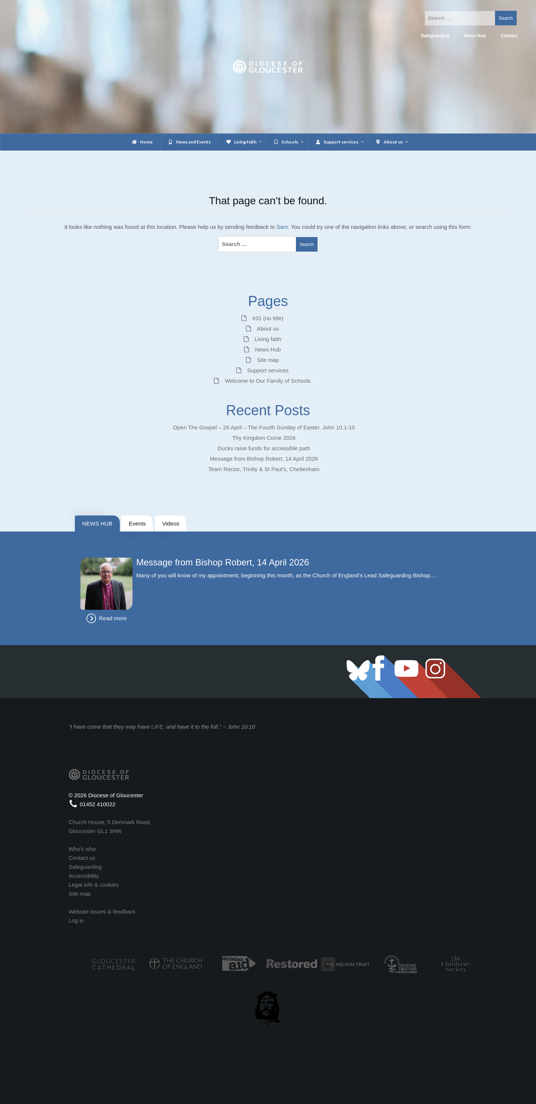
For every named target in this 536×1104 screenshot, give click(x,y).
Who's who (82, 849)
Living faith (268, 339)
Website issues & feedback (101, 911)
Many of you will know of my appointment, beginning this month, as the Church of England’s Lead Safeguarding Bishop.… (286, 575)
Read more (113, 618)
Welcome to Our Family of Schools (268, 381)
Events (137, 523)
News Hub (268, 349)
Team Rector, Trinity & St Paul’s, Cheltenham (263, 469)
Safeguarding (85, 867)
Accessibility (83, 876)
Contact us (81, 858)
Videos (170, 523)
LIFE (157, 726)
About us (268, 328)
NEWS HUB (97, 523)
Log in (76, 920)
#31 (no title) (267, 318)
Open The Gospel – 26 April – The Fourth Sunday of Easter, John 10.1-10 (264, 427)
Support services (268, 370)
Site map (268, 360)
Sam (282, 227)
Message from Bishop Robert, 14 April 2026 (264, 458)
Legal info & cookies (93, 884)
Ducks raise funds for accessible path (264, 448)
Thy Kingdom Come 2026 (264, 438)
